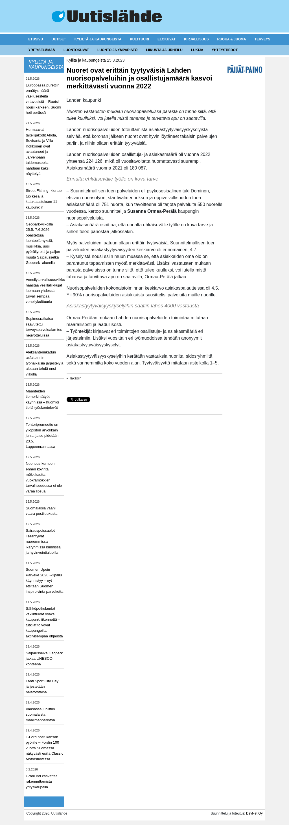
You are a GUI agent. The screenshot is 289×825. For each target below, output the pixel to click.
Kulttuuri (139, 39)
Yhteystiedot (225, 50)
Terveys (262, 39)
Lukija (197, 50)
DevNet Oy (254, 813)
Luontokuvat (76, 50)
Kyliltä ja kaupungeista (98, 39)
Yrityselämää (41, 50)
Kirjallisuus (196, 39)
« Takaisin (74, 378)
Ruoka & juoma (231, 39)
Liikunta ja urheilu (164, 50)
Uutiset (58, 39)
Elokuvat (166, 39)
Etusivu (35, 39)
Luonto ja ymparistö (117, 50)
